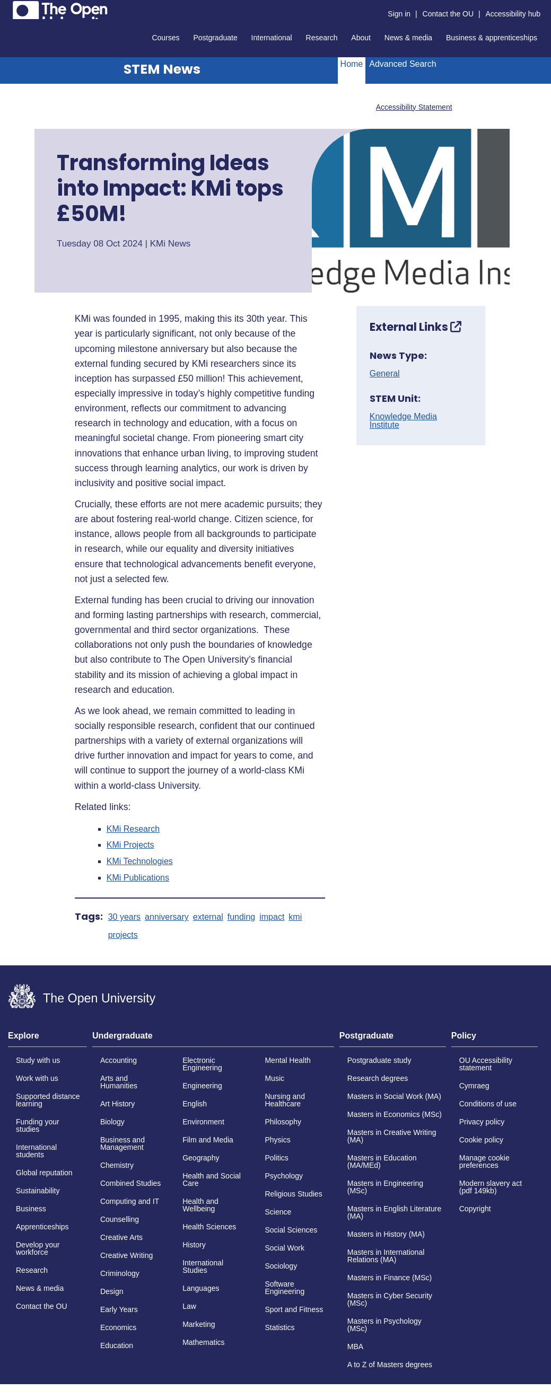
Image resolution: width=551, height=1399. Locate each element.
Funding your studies (37, 1125)
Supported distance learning (48, 1100)
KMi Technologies (140, 861)
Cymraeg (474, 1085)
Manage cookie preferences (484, 1161)
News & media (408, 37)
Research (322, 37)
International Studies (202, 1266)
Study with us (38, 1060)
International (271, 37)
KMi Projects (130, 845)
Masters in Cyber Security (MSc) (389, 1299)
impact (271, 917)
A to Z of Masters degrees (389, 1364)
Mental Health (287, 1060)
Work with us (37, 1078)
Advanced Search (402, 63)
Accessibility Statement (414, 107)
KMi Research (133, 829)
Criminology (119, 1273)
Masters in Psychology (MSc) (384, 1325)
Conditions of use (488, 1103)
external (208, 917)
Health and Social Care (211, 1179)
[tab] (47, 1039)
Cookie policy (481, 1140)
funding (242, 917)
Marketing (198, 1324)
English (194, 1103)
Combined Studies (130, 1183)
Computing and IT (129, 1201)
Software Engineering (284, 1288)
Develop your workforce (38, 1248)
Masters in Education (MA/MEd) (382, 1161)
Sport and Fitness (294, 1309)
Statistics (279, 1327)
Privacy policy (482, 1122)
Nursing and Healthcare (285, 1100)
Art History (117, 1103)
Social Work (284, 1248)
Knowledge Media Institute (403, 420)
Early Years (119, 1309)
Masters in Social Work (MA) (394, 1096)
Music (274, 1078)
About (361, 37)
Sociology (281, 1266)
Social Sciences (291, 1230)
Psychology (284, 1176)
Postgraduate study (379, 1060)
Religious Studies (293, 1194)
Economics (118, 1327)
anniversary (167, 917)
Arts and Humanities (118, 1082)
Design (112, 1291)
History (194, 1244)
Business (31, 1208)
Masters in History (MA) (386, 1234)
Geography (200, 1158)
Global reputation (44, 1172)
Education (116, 1345)
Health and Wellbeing (200, 1205)
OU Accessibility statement (485, 1064)
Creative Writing (126, 1255)
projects (123, 935)
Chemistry (117, 1165)
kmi (295, 917)
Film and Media (207, 1140)
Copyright (475, 1208)
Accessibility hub (513, 13)
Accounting (118, 1060)
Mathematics (203, 1342)
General (385, 373)
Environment (203, 1122)
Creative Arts (121, 1237)
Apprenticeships (42, 1226)
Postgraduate (215, 37)
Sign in (399, 13)
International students (36, 1151)
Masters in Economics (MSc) (394, 1114)
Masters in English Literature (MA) (394, 1212)
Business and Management (122, 1143)
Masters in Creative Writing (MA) (391, 1136)
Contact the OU (448, 14)
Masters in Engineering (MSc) (385, 1187)
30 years (124, 917)
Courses (165, 37)
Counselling (119, 1219)
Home (351, 63)
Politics (276, 1158)
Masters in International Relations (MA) (386, 1256)
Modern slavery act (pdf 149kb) (490, 1187)
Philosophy (283, 1122)
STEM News (162, 69)
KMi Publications (138, 878)
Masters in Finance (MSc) (389, 1277)
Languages (200, 1288)
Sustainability (38, 1190)
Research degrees (377, 1078)
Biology (112, 1122)
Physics (277, 1140)
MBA (355, 1346)
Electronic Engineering (202, 1064)
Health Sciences (209, 1226)
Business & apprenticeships (491, 37)
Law (189, 1306)
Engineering (202, 1085)
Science (278, 1212)
